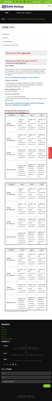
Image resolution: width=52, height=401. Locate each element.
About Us (3, 336)
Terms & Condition (21, 397)
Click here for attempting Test (31, 174)
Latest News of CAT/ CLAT (11, 45)
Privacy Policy (31, 397)
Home (3, 19)
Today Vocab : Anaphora (23, 13)
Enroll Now (48, 2)
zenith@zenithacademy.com (18, 355)
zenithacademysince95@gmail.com (35, 355)
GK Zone (6, 38)
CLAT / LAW (4, 332)
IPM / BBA (3, 334)
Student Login (37, 2)
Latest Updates (8, 41)
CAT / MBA (4, 330)
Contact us (7, 34)
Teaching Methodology (7, 339)
